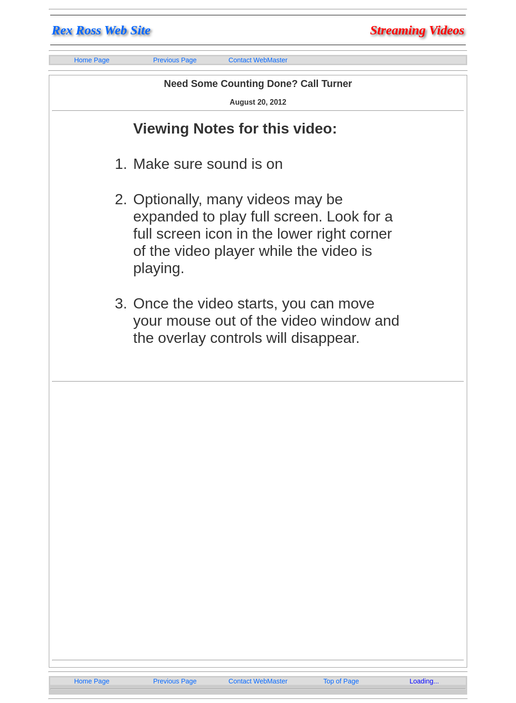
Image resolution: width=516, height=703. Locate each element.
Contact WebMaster (258, 60)
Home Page (91, 60)
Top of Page (341, 681)
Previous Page (175, 60)
